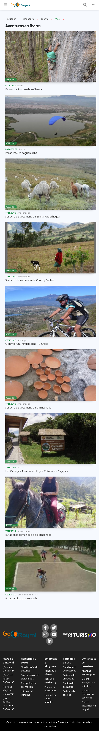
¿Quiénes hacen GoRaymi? (8, 678)
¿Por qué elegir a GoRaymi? (8, 690)
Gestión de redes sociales (51, 698)
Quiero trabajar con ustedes (88, 682)
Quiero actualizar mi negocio (89, 705)
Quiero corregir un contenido (88, 694)
